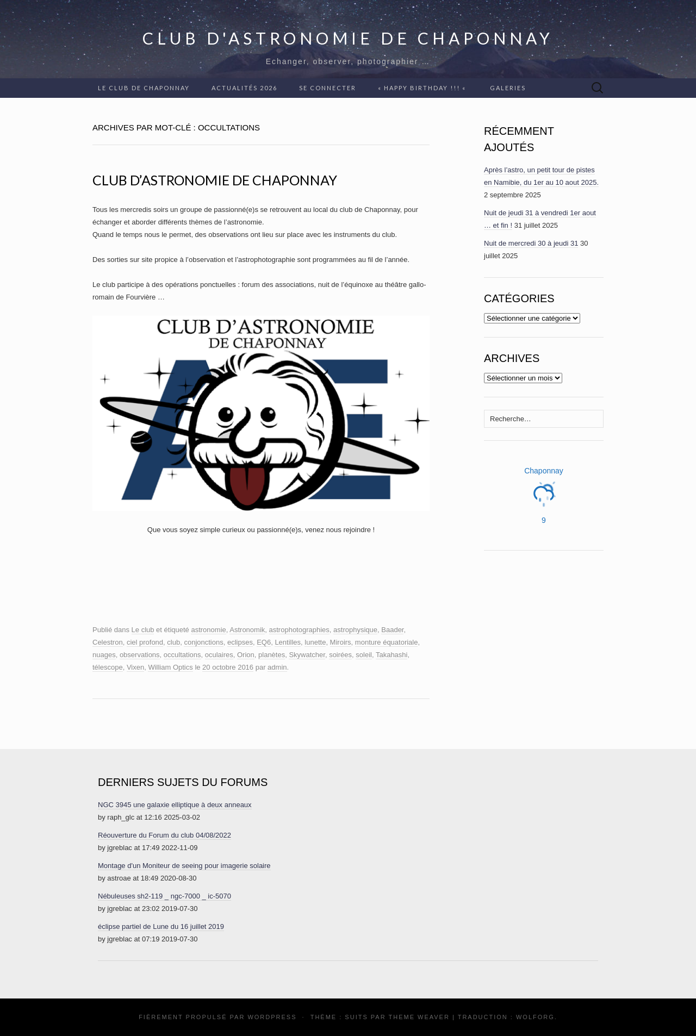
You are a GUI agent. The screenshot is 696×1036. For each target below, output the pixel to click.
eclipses (240, 642)
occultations (182, 655)
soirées (340, 655)
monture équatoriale (386, 642)
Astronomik (247, 630)
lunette (315, 642)
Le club (143, 630)
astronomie (208, 630)
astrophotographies (299, 630)
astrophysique (355, 630)
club (173, 642)
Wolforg (535, 1017)
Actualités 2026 (244, 87)
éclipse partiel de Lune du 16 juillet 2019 (161, 926)
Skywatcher (307, 655)
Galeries (508, 87)
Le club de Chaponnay (144, 87)
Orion (245, 655)
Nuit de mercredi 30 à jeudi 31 (531, 243)
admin (277, 667)
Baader (392, 630)
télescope (107, 667)
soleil (364, 655)
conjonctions (203, 642)
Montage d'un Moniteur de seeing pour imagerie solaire (184, 866)
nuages (104, 655)
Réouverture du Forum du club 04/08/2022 (164, 835)
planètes (271, 655)
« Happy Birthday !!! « (423, 87)
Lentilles (288, 642)
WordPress (271, 1017)
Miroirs (340, 642)
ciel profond (145, 642)
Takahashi (392, 655)
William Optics (170, 667)
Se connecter (327, 87)
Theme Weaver (418, 1017)
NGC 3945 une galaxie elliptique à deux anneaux (175, 805)
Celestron (107, 642)
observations (140, 655)
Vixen (135, 667)
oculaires (219, 655)
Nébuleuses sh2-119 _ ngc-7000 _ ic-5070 (164, 896)
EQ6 (264, 642)
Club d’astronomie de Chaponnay (214, 180)
